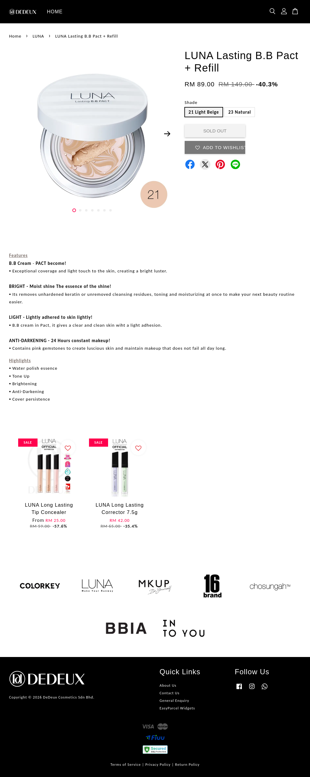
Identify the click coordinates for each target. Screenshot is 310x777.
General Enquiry (174, 700)
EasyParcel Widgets (177, 708)
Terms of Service (125, 764)
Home (15, 36)
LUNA (38, 36)
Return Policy (187, 764)
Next (167, 134)
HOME (55, 11)
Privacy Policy (158, 764)
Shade (191, 102)
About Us (168, 685)
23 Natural (239, 112)
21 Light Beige (204, 112)
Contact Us (170, 693)
